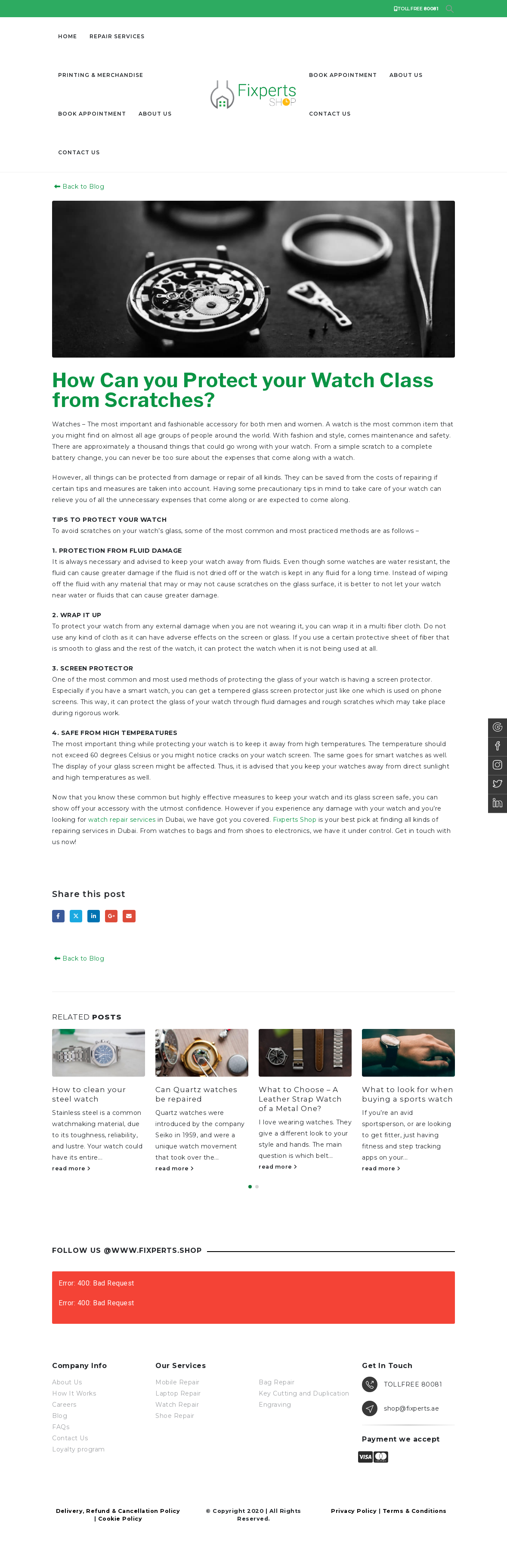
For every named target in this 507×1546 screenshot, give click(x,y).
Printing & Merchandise (100, 75)
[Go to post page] (98, 1053)
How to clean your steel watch (89, 1094)
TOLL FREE (416, 9)
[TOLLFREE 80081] (408, 1385)
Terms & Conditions (415, 1512)
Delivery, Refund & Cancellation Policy (118, 1512)
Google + (111, 916)
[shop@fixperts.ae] (408, 1409)
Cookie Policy (120, 1520)
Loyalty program (78, 1450)
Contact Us (70, 1439)
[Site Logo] (253, 94)
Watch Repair (177, 1406)
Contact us (79, 152)
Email (129, 916)
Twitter (76, 916)
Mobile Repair (177, 1383)
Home (67, 36)
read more (71, 1168)
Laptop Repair (178, 1395)
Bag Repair (276, 1383)
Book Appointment (92, 113)
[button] (449, 9)
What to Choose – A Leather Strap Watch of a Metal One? (300, 1099)
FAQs (60, 1428)
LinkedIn (93, 916)
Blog (59, 1417)
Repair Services (117, 36)
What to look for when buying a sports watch (408, 1094)
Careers (64, 1406)
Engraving (275, 1406)
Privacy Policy (354, 1512)
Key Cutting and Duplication (304, 1395)
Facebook (58, 916)
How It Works (74, 1395)
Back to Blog (78, 186)
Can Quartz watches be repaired (196, 1094)
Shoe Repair (175, 1417)
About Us (155, 113)
